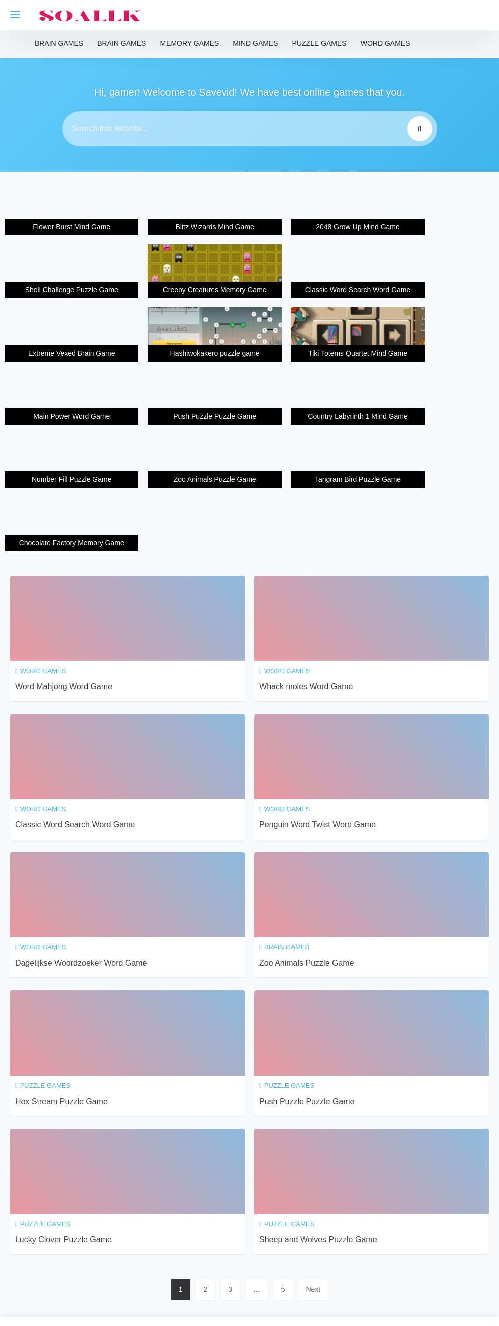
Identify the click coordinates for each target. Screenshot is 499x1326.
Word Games (385, 43)
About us (353, 1266)
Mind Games (255, 43)
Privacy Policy (256, 1266)
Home (131, 1266)
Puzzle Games (319, 43)
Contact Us (308, 1266)
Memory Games (189, 43)
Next (313, 1166)
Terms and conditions (187, 1266)
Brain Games (59, 43)
